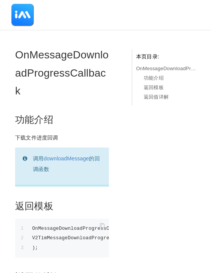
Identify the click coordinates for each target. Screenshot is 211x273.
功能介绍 (154, 78)
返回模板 (154, 87)
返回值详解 (156, 97)
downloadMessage (66, 158)
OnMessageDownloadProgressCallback (166, 68)
